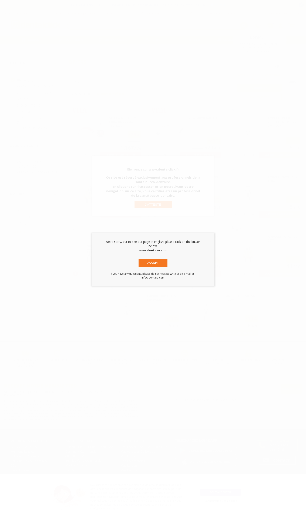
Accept (153, 262)
